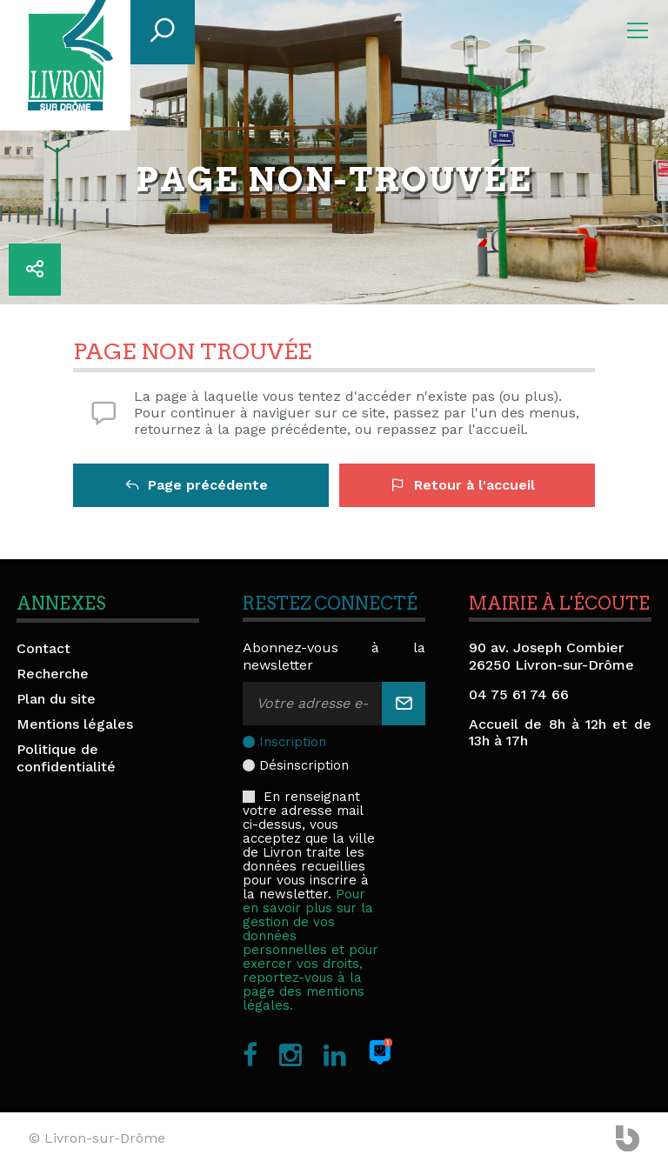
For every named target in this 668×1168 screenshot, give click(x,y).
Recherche (53, 673)
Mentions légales (75, 724)
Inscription (292, 742)
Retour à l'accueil (463, 485)
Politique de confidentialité (66, 757)
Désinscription (304, 765)
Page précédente (196, 485)
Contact (43, 648)
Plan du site (56, 699)
